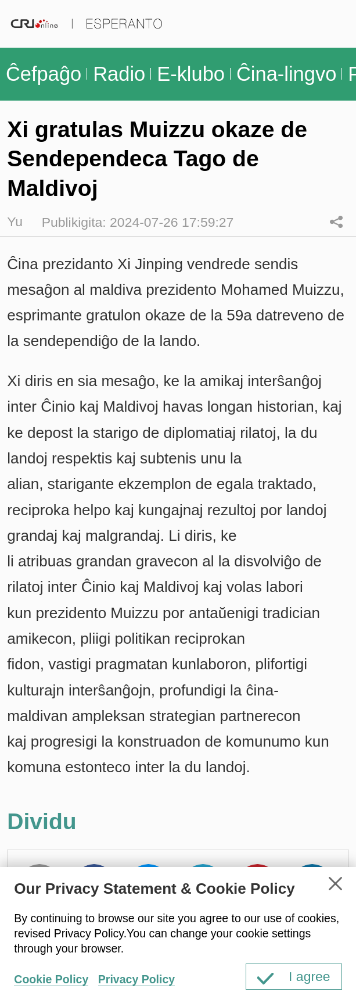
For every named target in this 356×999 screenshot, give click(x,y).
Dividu (336, 221)
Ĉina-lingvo (286, 74)
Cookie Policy (51, 979)
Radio (119, 74)
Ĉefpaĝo (43, 74)
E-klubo (191, 74)
